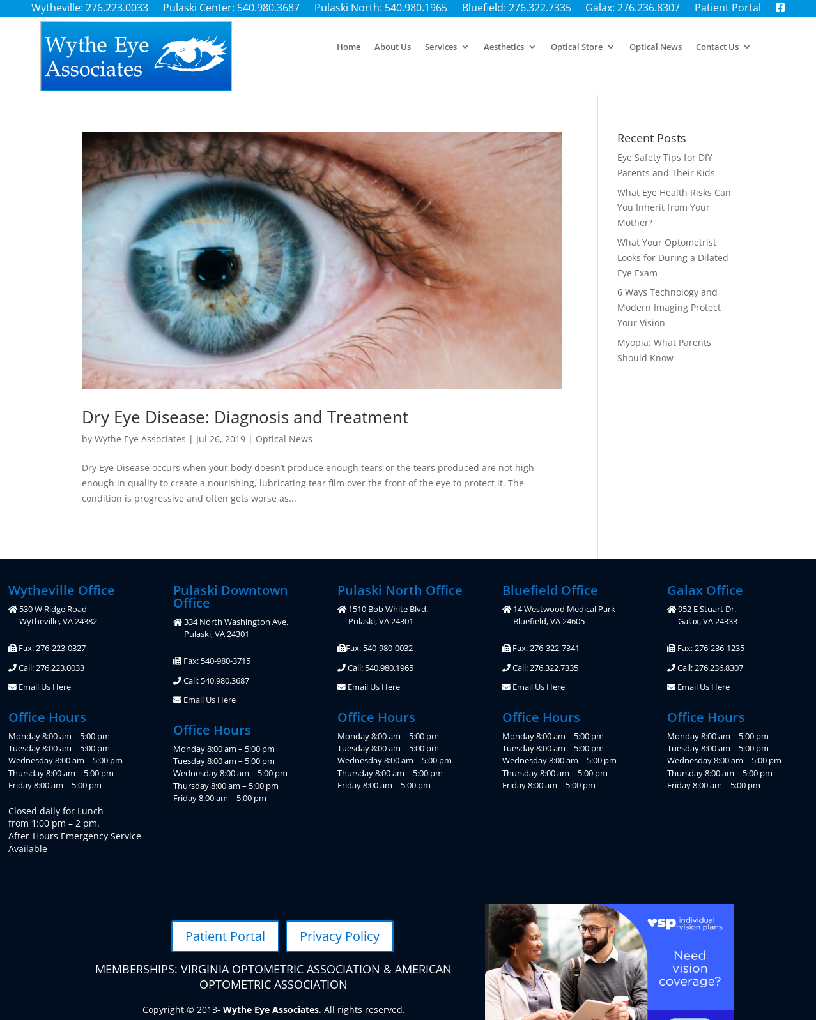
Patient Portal (225, 936)
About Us (392, 47)
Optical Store (577, 47)
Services (441, 47)
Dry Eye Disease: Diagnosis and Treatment (245, 416)
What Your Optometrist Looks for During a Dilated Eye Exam (672, 257)
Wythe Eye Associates (140, 439)
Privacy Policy (340, 936)
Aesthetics (504, 47)
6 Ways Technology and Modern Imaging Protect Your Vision (669, 307)
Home (348, 47)
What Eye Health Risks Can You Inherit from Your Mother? (674, 207)
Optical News (655, 47)
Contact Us (717, 47)
